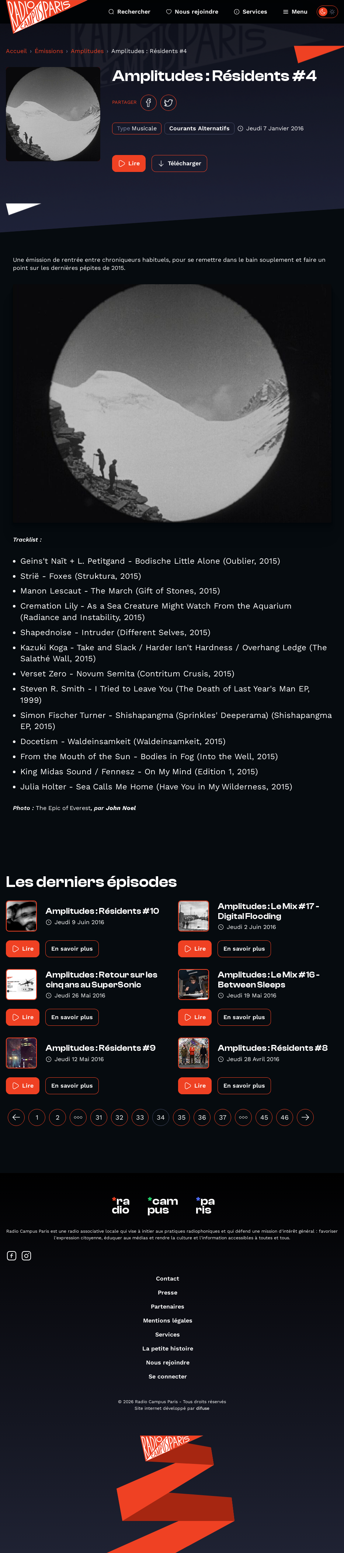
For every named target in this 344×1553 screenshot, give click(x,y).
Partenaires (171, 1306)
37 (222, 1117)
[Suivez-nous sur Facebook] (12, 1256)
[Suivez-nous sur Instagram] (26, 1256)
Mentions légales (171, 1320)
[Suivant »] (305, 1117)
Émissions (49, 50)
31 (98, 1117)
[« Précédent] (16, 1117)
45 (264, 1117)
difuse (202, 1408)
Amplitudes (87, 50)
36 (202, 1117)
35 (181, 1117)
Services (250, 11)
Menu (295, 11)
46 (285, 1117)
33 (140, 1117)
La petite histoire (171, 1348)
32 (119, 1117)
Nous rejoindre (192, 11)
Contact (171, 1278)
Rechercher (129, 11)
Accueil (16, 50)
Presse (171, 1292)
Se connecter (171, 1376)
